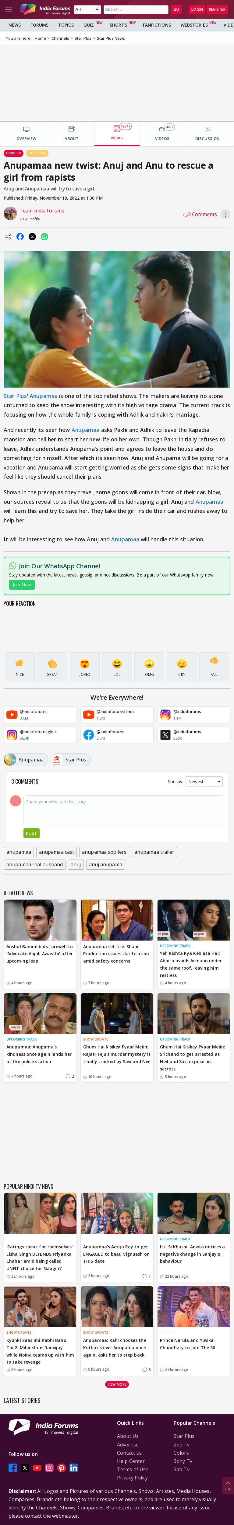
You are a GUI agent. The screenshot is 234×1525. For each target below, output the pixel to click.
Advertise (128, 1444)
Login (197, 9)
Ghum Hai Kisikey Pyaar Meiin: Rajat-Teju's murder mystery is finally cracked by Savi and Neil (117, 1054)
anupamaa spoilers (104, 852)
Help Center (131, 1461)
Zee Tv (182, 1444)
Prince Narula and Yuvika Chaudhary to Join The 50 (187, 1343)
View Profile (30, 219)
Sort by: (175, 781)
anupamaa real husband (34, 864)
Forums (39, 25)
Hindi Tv (13, 153)
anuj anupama (105, 864)
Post (31, 833)
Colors (181, 1452)
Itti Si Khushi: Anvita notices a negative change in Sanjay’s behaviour (192, 1254)
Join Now (22, 585)
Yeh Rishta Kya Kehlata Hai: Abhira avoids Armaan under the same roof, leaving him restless (191, 964)
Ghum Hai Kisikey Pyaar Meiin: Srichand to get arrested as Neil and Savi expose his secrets (192, 1057)
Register (217, 9)
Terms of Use (132, 1469)
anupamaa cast (56, 852)
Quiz (88, 25)
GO (176, 9)
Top (228, 1485)
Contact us (129, 1452)
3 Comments (200, 214)
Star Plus (15, 396)
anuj (76, 864)
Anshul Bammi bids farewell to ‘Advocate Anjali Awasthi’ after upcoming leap (39, 954)
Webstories (194, 25)
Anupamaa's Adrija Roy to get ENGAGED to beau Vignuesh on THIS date (116, 1254)
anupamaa (18, 852)
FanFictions (157, 25)
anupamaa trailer (154, 852)
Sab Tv (182, 1469)
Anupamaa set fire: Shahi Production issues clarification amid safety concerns (116, 954)
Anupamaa (44, 396)
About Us (128, 1436)
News (15, 25)
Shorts (118, 25)
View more (117, 1384)
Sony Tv (183, 1461)
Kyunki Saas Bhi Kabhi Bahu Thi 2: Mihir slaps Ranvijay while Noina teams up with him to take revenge (40, 1351)
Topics (66, 25)
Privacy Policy (132, 1477)
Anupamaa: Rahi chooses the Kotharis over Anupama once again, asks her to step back (114, 1347)
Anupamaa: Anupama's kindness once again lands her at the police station (39, 1054)
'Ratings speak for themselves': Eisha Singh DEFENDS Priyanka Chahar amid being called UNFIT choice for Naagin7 (40, 1257)
